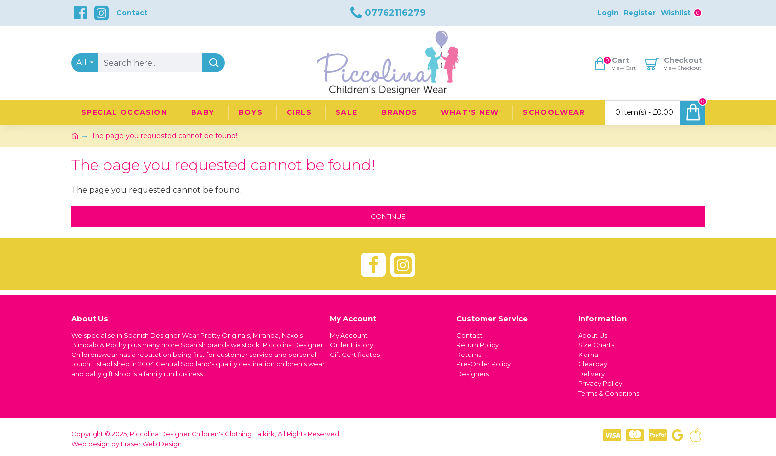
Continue (388, 216)
